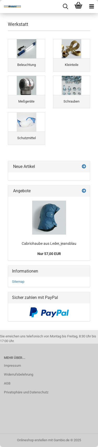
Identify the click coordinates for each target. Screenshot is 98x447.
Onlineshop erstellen (32, 440)
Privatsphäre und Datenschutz (26, 392)
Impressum (12, 365)
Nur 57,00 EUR (49, 254)
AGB (7, 383)
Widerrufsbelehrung (18, 374)
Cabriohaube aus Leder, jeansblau (49, 243)
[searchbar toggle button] (65, 6)
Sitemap (18, 282)
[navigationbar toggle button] (91, 6)
